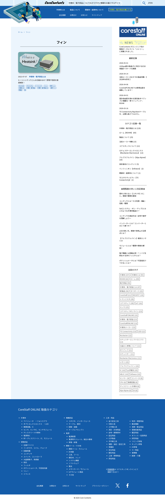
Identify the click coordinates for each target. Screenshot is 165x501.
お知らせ (84, 15)
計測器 (71, 452)
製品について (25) (126, 137)
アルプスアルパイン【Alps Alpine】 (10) (132, 158)
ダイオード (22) (137, 291)
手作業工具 (113, 441)
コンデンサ (28, 453)
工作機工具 (113, 427)
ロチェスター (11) (127, 354)
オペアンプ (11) (126, 350)
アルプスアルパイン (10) (129, 366)
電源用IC (27, 435)
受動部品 (24, 442)
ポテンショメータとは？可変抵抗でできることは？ (132, 261)
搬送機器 (135, 424)
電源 (67, 433)
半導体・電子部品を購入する (120, 9)
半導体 (23, 418)
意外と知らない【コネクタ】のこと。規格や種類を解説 (131, 194)
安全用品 (112, 450)
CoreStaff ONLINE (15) (129, 315)
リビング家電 (137, 441)
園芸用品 (135, 432)
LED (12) (141, 331)
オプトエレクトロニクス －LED (36, 424)
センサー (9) (124, 378)
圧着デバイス (29, 445)
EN (151, 3)
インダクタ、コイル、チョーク (35, 448)
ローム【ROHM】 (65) (127, 132)
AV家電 (134, 447)
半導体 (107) (125, 275)
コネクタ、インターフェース (79, 421)
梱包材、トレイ (75, 457)
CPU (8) (123, 382)
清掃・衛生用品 (138, 427)
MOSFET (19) (138, 295)
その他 (71, 475)
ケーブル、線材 (74, 424)
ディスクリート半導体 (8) (129, 386)
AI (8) (135, 390)
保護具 (111, 447)
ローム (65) (135, 279)
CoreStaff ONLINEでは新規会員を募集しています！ (133, 87)
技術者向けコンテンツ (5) (129, 164)
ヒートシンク (39, 86)
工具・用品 (110, 418)
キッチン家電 (137, 444)
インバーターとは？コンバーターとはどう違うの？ (132, 224)
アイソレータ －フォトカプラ (35, 421)
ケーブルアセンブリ (76, 429)
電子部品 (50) (125, 283)
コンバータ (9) (136, 378)
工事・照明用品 (114, 455)
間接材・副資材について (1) (129, 173)
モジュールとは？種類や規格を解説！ (131, 246)
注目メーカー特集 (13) (127, 141)
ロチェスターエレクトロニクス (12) (132, 340)
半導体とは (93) (138, 275)
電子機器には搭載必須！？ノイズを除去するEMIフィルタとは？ (132, 254)
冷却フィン (53, 86)
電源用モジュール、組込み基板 (80, 439)
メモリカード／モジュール (79, 469)
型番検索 (111, 469)
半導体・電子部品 (31, 88)
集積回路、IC (29, 427)
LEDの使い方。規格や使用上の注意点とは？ (132, 232)
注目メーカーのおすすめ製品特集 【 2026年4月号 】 (133, 76)
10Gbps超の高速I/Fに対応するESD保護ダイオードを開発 (133, 66)
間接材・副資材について (94, 9)
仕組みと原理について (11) (130, 346)
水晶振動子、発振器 (31, 459)
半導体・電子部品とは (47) (130, 287)
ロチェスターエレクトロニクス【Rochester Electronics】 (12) (131, 151)
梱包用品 (112, 452)
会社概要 (62, 15)
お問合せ (73, 15)
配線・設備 (73, 427)
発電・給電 (73, 442)
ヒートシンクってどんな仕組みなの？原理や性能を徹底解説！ (38, 81)
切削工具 (112, 424)
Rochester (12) (125, 335)
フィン (46, 86)
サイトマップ (97, 15)
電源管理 (72, 436)
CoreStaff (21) (125, 295)
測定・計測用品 (114, 429)
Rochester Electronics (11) (130, 358)
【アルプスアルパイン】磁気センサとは (132, 239)
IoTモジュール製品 (76, 472)
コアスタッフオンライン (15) (131, 311)
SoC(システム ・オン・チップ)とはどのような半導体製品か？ (132, 209)
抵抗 (25, 462)
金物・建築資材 (114, 432)
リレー (26, 471)
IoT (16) (139, 303)
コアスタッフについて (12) (129, 146)
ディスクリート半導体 (32, 432)
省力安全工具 (114, 421)
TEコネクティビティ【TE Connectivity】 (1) (128, 178)
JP (149, 3)
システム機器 (74, 460)
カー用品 (135, 450)
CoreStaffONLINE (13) (128, 323)
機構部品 (69, 418)
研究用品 (135, 438)
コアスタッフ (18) (127, 303)
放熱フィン (54, 88)
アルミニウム (30, 86)
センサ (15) (124, 307)
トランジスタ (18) (127, 299)
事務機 (134, 452)
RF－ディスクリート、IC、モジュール (38, 438)
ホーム (20, 32)
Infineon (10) (135, 374)
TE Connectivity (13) (128, 331)
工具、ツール (74, 454)
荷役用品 (112, 458)
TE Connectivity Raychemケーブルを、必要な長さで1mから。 (133, 111)
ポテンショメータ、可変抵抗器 (35, 468)
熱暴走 (20, 90)
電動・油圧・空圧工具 (117, 444)
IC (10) (122, 370)
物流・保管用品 (138, 421)
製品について (75, 9)
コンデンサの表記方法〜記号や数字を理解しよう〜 (132, 217)
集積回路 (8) (132, 382)
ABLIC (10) (124, 374)
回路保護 (27, 451)
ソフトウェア (74, 463)
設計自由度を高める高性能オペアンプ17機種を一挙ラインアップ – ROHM (133, 99)
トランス (27, 474)
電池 (70, 466)
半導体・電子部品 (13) (128, 319)
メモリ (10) (124, 362)
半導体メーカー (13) (127, 327)
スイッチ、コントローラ (33, 456)
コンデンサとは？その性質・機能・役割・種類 (132, 202)
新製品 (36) (124, 291)
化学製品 (112, 438)
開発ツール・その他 (73, 445)
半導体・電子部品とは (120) (130, 128)
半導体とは (60, 9)
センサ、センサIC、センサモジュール (38, 429)
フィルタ (27, 465)
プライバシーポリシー (100, 485)
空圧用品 (112, 435)
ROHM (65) (124, 279)
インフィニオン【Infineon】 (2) (131, 168)
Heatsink (21, 86)
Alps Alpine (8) (125, 390)
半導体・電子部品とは (37, 76)
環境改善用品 (137, 429)
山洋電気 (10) (132, 370)
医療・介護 (136, 455)
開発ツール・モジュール (78, 449)
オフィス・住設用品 (139, 435)
